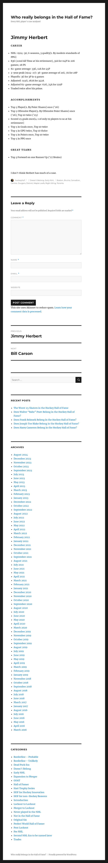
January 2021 (21, 588)
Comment (17, 217)
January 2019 (21, 674)
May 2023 (19, 482)
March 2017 (20, 702)
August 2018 (20, 690)
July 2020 (19, 611)
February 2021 (21, 584)
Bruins (67, 180)
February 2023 (22, 494)
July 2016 (19, 714)
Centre (14, 183)
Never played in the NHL (27, 812)
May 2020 (19, 619)
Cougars (21, 183)
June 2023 (19, 478)
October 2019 (21, 639)
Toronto (60, 183)
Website (15, 287)
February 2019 (22, 670)
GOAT (17, 780)
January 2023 (21, 497)
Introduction (21, 800)
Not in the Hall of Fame (27, 815)
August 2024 (21, 454)
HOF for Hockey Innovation (29, 792)
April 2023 (19, 486)
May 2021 (19, 572)
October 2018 (21, 682)
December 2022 (22, 501)
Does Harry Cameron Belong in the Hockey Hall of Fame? (45, 427)
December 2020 (22, 592)
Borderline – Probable (26, 756)
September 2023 (23, 470)
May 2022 (19, 525)
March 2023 (20, 490)
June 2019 (19, 655)
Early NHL (49, 180)
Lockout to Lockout (24, 804)
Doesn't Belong (37, 180)
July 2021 (19, 564)
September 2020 (23, 604)
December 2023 (22, 458)
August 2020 (21, 608)
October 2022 (21, 505)
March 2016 (20, 729)
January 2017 (21, 706)
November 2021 (22, 549)
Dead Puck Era (21, 764)
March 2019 (20, 666)
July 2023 (19, 474)
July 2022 (19, 517)
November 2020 (23, 596)
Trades (17, 839)
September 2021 (23, 556)
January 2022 (21, 541)
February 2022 (22, 537)
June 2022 (19, 521)
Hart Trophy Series (24, 788)
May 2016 (19, 722)
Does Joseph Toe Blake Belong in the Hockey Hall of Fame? (46, 423)
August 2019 (20, 647)
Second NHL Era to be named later (33, 835)
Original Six (20, 819)
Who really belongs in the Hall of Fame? (52, 17)
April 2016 (19, 725)
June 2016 (19, 718)
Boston (60, 180)
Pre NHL (18, 831)
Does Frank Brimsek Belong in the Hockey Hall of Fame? (45, 419)
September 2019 (23, 643)
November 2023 (22, 462)
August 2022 (21, 513)
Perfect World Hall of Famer (29, 823)
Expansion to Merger (25, 776)
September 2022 (23, 509)
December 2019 (22, 631)
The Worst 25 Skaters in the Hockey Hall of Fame (41, 408)
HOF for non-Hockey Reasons (30, 796)
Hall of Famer (21, 784)
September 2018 (23, 686)
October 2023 (21, 466)
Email (15, 273)
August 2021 (20, 560)
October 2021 (21, 553)
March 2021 (20, 580)
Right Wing (50, 183)
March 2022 (20, 533)
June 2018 (19, 698)
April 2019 (19, 663)
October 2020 (21, 600)
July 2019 (19, 651)
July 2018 (19, 694)
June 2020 (19, 615)
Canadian (75, 180)
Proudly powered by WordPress (62, 854)
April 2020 (19, 623)
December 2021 (22, 545)
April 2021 (19, 576)
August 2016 (20, 710)
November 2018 (22, 678)
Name (15, 260)
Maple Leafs (39, 183)
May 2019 (19, 659)
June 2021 (19, 568)
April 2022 (19, 529)
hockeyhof (20, 180)
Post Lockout (21, 827)
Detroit (29, 183)
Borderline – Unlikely (26, 760)
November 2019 (22, 635)
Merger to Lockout (24, 808)
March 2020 (20, 627)
